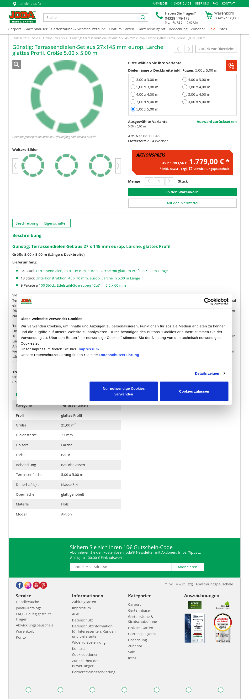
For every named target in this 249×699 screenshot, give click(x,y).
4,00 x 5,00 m (199, 101)
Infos (223, 28)
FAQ (215, 3)
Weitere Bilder (25, 149)
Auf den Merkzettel (182, 202)
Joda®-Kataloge (29, 607)
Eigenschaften (56, 223)
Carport (14, 28)
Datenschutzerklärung (119, 355)
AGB (75, 613)
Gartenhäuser (36, 28)
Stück (183, 181)
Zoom (16, 64)
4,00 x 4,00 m (147, 94)
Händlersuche (27, 601)
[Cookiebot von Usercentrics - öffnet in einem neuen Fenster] (207, 301)
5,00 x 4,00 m (199, 94)
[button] (160, 3)
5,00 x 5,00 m (147, 109)
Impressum (89, 349)
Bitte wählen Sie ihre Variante (154, 62)
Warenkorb (25, 631)
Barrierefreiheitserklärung (94, 671)
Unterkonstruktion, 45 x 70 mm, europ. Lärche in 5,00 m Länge (88, 278)
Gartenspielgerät (151, 28)
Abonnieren (187, 566)
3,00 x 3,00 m (147, 79)
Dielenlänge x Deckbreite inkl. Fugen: (161, 70)
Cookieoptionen (85, 654)
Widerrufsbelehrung (89, 642)
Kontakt (228, 3)
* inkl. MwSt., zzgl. (194, 169)
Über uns (202, 3)
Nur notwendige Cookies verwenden (124, 391)
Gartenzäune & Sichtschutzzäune (78, 28)
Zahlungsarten (84, 601)
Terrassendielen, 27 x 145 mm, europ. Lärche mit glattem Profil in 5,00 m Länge (102, 270)
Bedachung (178, 28)
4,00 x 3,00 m (199, 79)
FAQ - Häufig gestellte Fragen (34, 616)
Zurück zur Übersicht (216, 49)
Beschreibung (27, 223)
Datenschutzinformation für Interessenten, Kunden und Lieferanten (94, 631)
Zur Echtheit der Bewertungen (85, 663)
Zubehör (198, 28)
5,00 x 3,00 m (147, 86)
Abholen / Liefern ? (29, 4)
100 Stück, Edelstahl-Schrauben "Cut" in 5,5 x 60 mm (82, 285)
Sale (211, 28)
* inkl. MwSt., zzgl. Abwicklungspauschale (199, 584)
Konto (21, 637)
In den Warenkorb (182, 191)
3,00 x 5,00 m (147, 101)
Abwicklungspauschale (34, 625)
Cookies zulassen (194, 391)
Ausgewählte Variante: (148, 121)
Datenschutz (82, 620)
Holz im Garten (121, 28)
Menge (134, 181)
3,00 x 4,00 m (199, 86)
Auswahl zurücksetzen (217, 121)
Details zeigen (207, 373)
